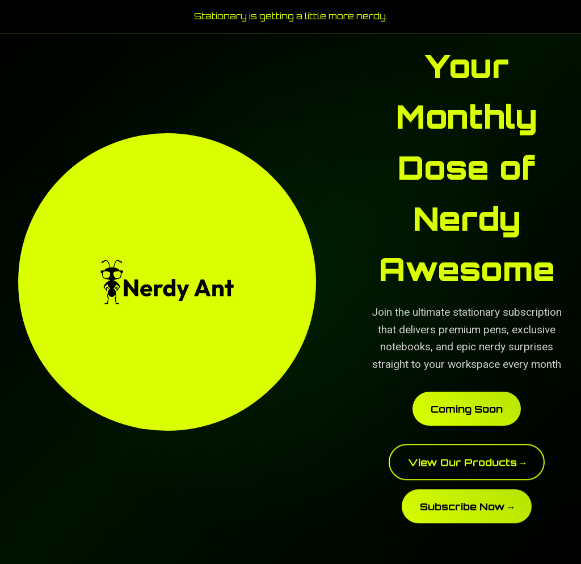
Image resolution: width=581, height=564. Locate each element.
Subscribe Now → (467, 509)
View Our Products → (467, 465)
